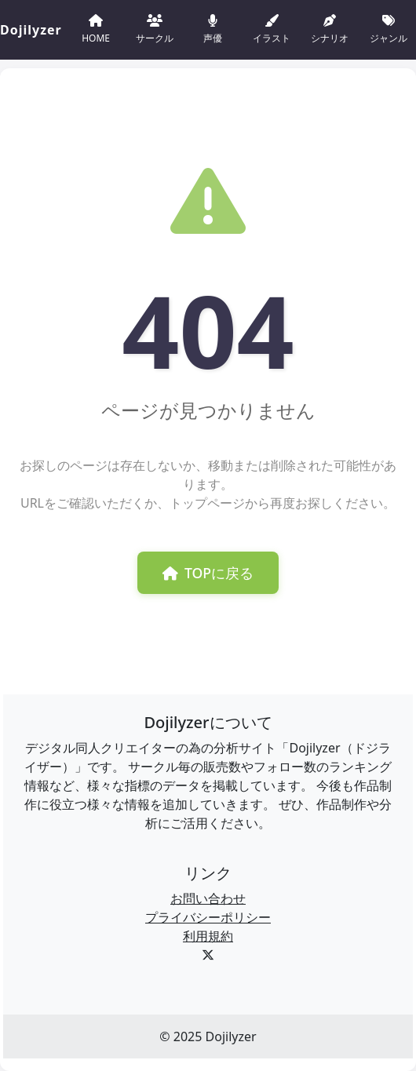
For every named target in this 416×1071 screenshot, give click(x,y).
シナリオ (329, 28)
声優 (212, 28)
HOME (96, 28)
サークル (154, 28)
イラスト (271, 28)
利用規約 (208, 936)
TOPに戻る (208, 572)
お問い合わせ (208, 898)
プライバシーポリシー (208, 917)
